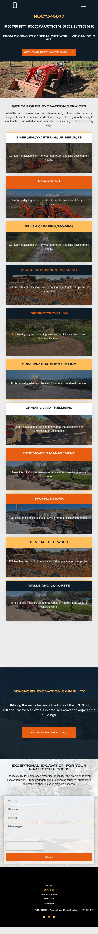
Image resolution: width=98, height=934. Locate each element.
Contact (49, 910)
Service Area (49, 901)
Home (49, 892)
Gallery (49, 906)
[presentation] (25, 846)
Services (49, 897)
